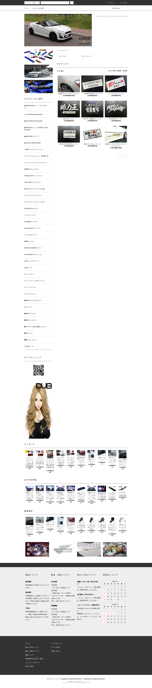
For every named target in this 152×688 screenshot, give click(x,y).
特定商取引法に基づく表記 (34, 659)
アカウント (110, 3)
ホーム (27, 8)
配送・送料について (32, 651)
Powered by (76, 682)
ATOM (32, 666)
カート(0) (122, 3)
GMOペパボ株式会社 (84, 679)
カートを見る (55, 647)
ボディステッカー (87, 56)
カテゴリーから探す (37, 8)
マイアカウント (56, 643)
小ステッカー (63, 56)
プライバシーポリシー (32, 662)
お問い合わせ (115, 8)
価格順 (119, 71)
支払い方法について (32, 647)
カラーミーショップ (53, 679)
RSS (26, 666)
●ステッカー (65, 50)
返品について (29, 655)
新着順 (125, 71)
